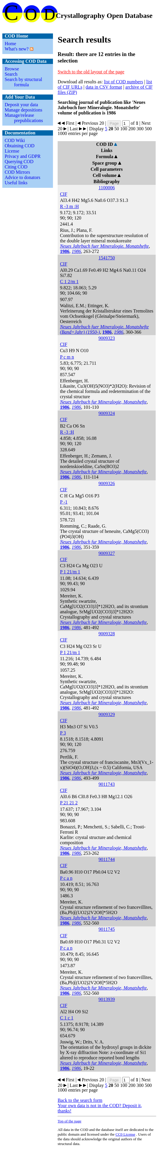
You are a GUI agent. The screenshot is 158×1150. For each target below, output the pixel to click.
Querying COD (19, 161)
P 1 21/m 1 (70, 571)
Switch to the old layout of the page (91, 71)
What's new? (17, 48)
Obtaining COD (20, 145)
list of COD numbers (123, 81)
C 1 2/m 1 (69, 281)
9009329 (106, 714)
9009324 (106, 413)
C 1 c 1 (66, 1017)
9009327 (106, 553)
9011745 (107, 929)
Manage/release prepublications (24, 118)
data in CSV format (104, 87)
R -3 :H (67, 432)
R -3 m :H (69, 206)
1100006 (107, 187)
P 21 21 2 (69, 802)
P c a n (66, 878)
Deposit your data (21, 104)
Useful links (16, 182)
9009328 (106, 633)
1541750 (106, 257)
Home (10, 43)
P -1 (64, 501)
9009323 (106, 338)
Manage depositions (23, 109)
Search (11, 74)
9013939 (106, 999)
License (12, 150)
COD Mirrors (17, 172)
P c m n (67, 356)
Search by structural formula (23, 82)
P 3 (63, 732)
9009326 (106, 483)
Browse (12, 68)
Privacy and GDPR (23, 156)
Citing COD (16, 166)
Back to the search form (80, 1100)
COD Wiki (15, 140)
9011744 (107, 859)
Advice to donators (22, 177)
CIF (63, 194)
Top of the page (69, 1121)
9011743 (107, 784)
